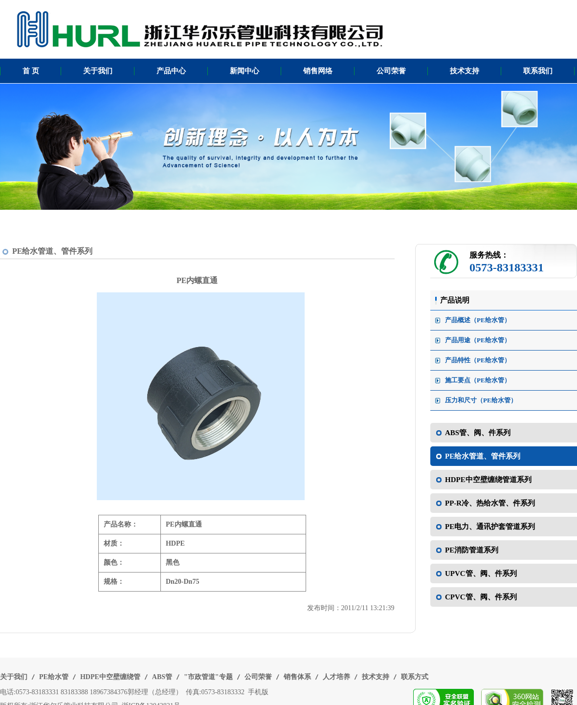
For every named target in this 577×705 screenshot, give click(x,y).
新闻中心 (244, 71)
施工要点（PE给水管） (477, 380)
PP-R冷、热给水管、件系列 (490, 503)
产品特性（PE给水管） (477, 360)
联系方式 (414, 677)
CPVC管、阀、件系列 (481, 597)
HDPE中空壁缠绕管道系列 (488, 480)
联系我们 (538, 71)
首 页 (30, 71)
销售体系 (297, 677)
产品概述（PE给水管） (477, 320)
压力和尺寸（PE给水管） (481, 400)
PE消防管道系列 (471, 550)
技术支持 (464, 71)
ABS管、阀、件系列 (477, 433)
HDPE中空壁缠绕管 (110, 677)
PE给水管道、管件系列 (52, 251)
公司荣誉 (391, 71)
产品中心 (171, 71)
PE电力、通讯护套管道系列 (490, 526)
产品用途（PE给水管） (477, 340)
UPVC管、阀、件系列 (481, 573)
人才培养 (336, 677)
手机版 (258, 692)
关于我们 (97, 71)
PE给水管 (53, 677)
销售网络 (318, 71)
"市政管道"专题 (208, 677)
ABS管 (162, 677)
